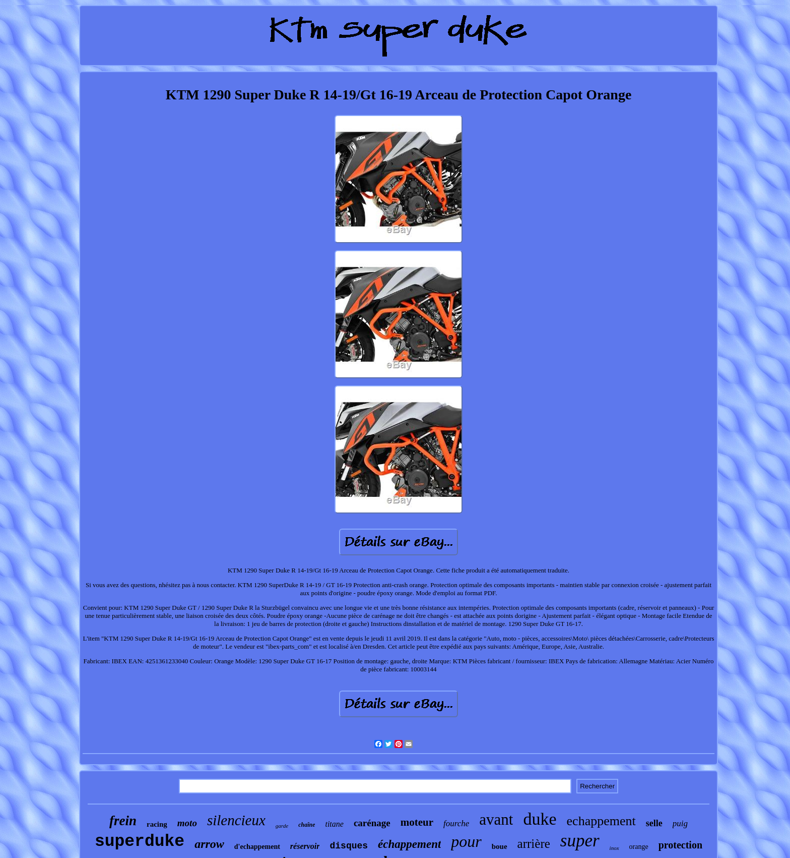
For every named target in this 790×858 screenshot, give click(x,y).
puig (680, 823)
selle (654, 823)
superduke (139, 841)
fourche (456, 823)
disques (349, 846)
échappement (409, 844)
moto (187, 823)
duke (539, 819)
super (580, 840)
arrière (533, 843)
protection (680, 844)
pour (466, 841)
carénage (372, 823)
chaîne (306, 824)
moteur (417, 822)
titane (334, 824)
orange (638, 846)
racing (157, 824)
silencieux (236, 820)
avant (496, 819)
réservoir (305, 846)
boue (499, 846)
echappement (601, 821)
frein (123, 820)
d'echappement (257, 846)
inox (614, 848)
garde (282, 826)
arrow (209, 843)
